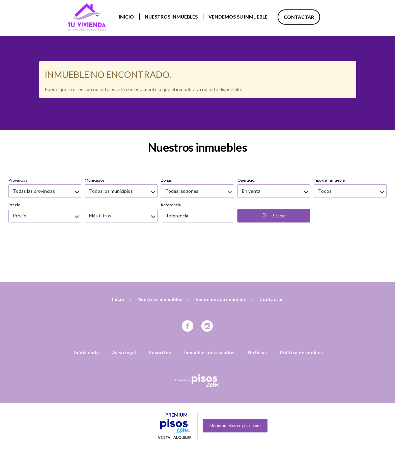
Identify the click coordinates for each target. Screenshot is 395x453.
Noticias (257, 317)
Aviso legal (124, 317)
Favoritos (160, 317)
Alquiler (182, 402)
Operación (247, 144)
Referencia (171, 169)
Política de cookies (301, 317)
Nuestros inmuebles (171, 17)
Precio (14, 169)
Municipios (95, 144)
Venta (164, 402)
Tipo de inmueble (329, 144)
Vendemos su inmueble (237, 17)
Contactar (299, 17)
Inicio (126, 17)
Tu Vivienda (86, 317)
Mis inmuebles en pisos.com (235, 389)
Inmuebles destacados (209, 317)
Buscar (274, 180)
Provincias (17, 144)
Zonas (166, 144)
